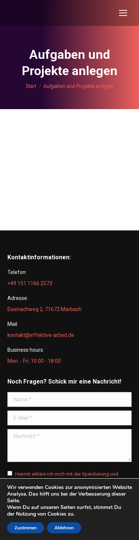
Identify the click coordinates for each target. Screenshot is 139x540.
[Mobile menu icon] (123, 13)
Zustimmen (25, 528)
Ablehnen (64, 528)
